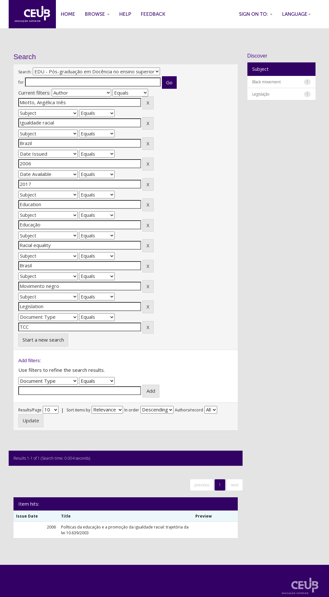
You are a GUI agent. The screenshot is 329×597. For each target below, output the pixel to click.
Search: (24, 72)
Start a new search (43, 339)
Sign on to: (255, 14)
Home (68, 14)
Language (296, 14)
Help (125, 14)
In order (131, 410)
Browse (97, 14)
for (21, 82)
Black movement (266, 82)
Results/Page (29, 410)
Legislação (260, 94)
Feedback (153, 14)
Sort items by (78, 410)
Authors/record (189, 410)
